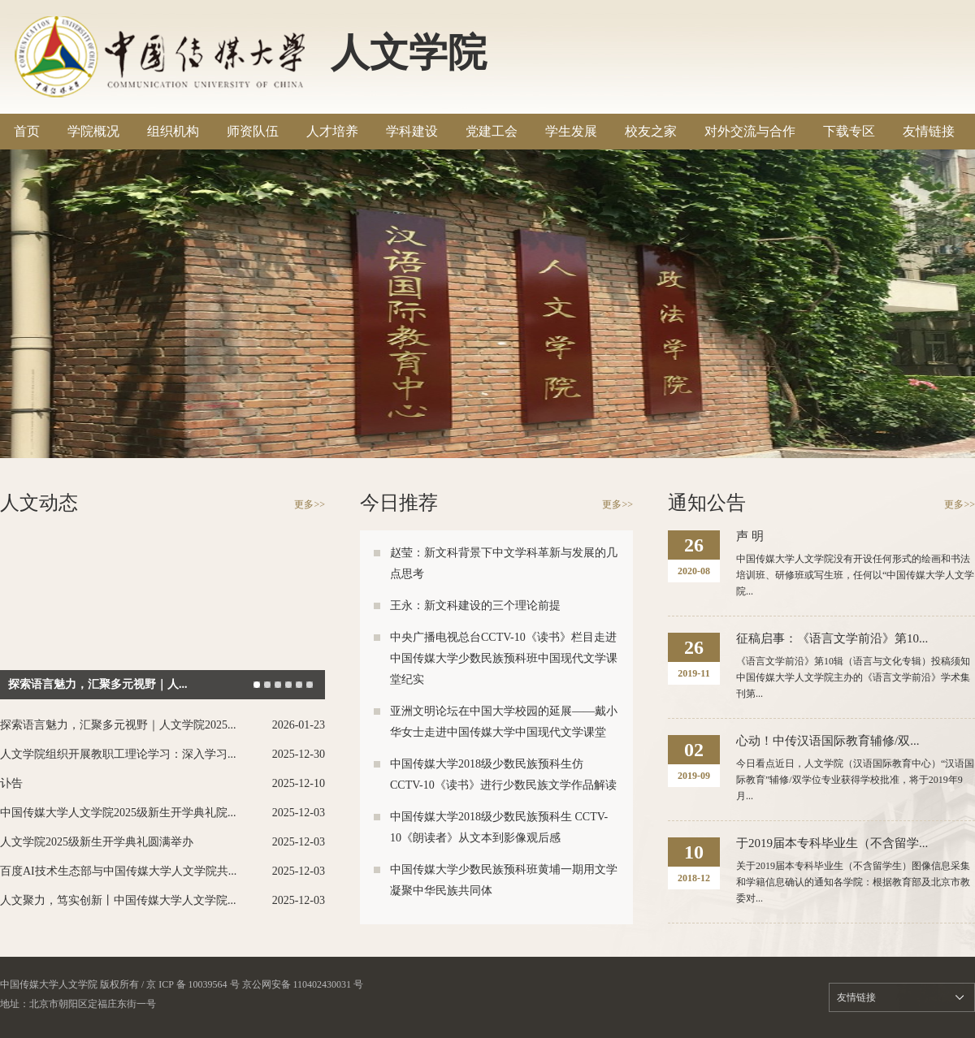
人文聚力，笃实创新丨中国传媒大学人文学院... (118, 900)
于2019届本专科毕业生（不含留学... (832, 843)
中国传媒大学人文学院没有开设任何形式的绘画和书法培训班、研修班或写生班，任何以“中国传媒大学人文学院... (855, 575)
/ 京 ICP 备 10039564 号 (190, 984)
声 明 (750, 536)
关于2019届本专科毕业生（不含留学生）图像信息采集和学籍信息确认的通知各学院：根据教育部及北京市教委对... (853, 882)
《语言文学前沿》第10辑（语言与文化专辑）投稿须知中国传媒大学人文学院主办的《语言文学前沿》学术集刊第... (853, 677)
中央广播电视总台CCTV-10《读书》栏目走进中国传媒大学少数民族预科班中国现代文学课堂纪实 (504, 658)
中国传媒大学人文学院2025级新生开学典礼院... (118, 813)
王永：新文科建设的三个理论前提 (475, 605)
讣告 (11, 783)
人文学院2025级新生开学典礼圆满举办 (96, 842)
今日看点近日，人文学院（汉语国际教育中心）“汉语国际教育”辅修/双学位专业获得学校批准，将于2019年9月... (855, 780)
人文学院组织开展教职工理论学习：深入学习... (118, 754)
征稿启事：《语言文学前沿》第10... (832, 638)
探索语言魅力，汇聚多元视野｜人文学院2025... (118, 725)
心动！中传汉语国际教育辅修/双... (827, 740)
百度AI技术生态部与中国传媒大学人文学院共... (118, 871)
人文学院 (409, 52)
